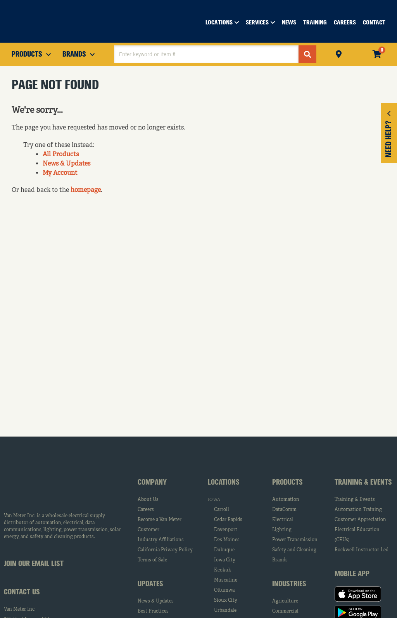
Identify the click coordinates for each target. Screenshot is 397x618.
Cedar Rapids (228, 520)
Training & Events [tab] (363, 483)
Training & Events (355, 499)
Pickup (338, 53)
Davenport (225, 530)
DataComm (284, 510)
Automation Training (358, 510)
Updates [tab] (150, 584)
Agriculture (285, 601)
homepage (86, 190)
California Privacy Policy (165, 550)
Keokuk (222, 570)
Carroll (221, 510)
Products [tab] (287, 483)
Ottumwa (224, 590)
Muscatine (225, 580)
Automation (285, 499)
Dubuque (224, 550)
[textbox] (206, 54)
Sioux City (225, 600)
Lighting (282, 530)
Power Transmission (295, 540)
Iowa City (224, 560)
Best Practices (153, 611)
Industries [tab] (289, 584)
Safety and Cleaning (294, 550)
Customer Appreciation (360, 520)
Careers (146, 510)
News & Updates (66, 164)
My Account (60, 173)
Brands (280, 560)
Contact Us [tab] (22, 592)
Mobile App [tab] (352, 574)
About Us (148, 499)
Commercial (285, 611)
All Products (61, 155)
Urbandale (225, 610)
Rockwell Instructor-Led (361, 550)
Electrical (282, 520)
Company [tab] (152, 483)
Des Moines (227, 540)
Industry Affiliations (161, 540)
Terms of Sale (152, 560)
